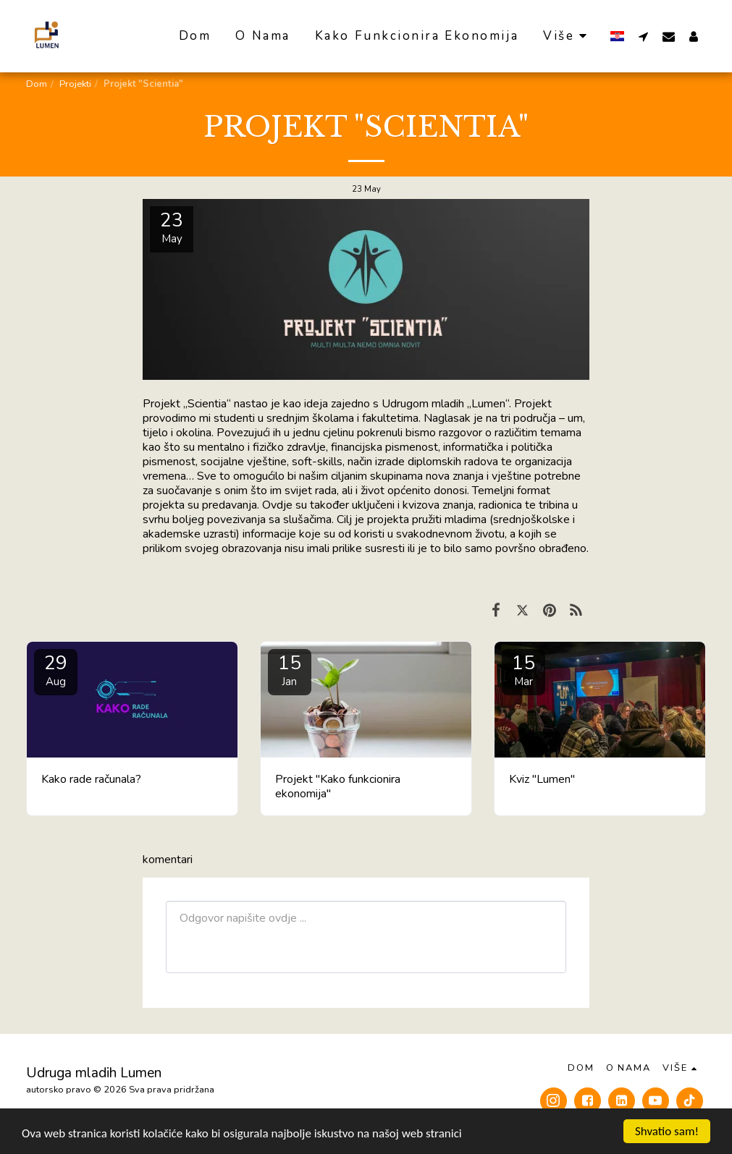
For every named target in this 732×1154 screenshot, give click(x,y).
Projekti (75, 83)
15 (289, 669)
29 (55, 669)
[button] (643, 36)
